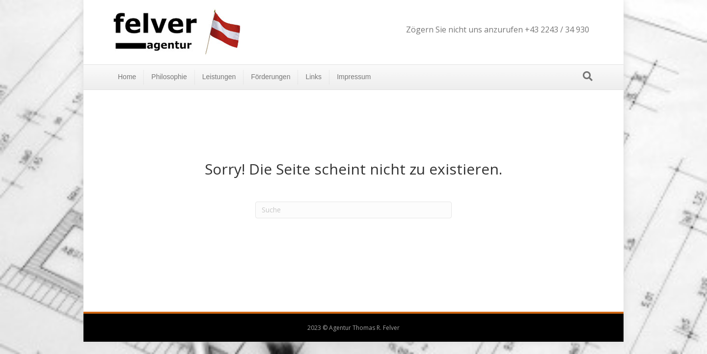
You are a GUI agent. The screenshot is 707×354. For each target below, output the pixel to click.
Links (313, 77)
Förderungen (270, 77)
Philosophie (169, 77)
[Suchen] (588, 76)
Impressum (354, 77)
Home (127, 77)
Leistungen (219, 77)
